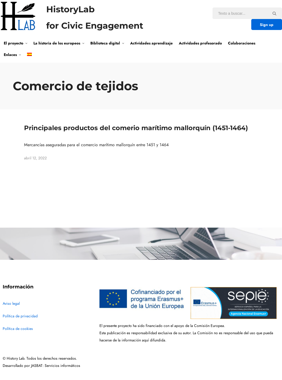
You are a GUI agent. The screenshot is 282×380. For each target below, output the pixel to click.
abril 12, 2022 (35, 158)
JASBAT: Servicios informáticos (55, 365)
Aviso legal (11, 303)
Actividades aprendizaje (151, 43)
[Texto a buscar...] (274, 13)
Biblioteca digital (105, 43)
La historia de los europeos (56, 43)
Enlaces (10, 54)
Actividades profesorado (200, 43)
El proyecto (13, 43)
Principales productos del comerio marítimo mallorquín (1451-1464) (136, 128)
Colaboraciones (241, 43)
